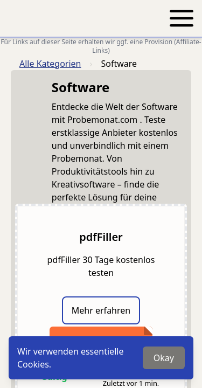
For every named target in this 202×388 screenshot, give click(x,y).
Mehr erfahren (101, 310)
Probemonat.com (103, 120)
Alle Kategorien (50, 64)
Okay (164, 358)
